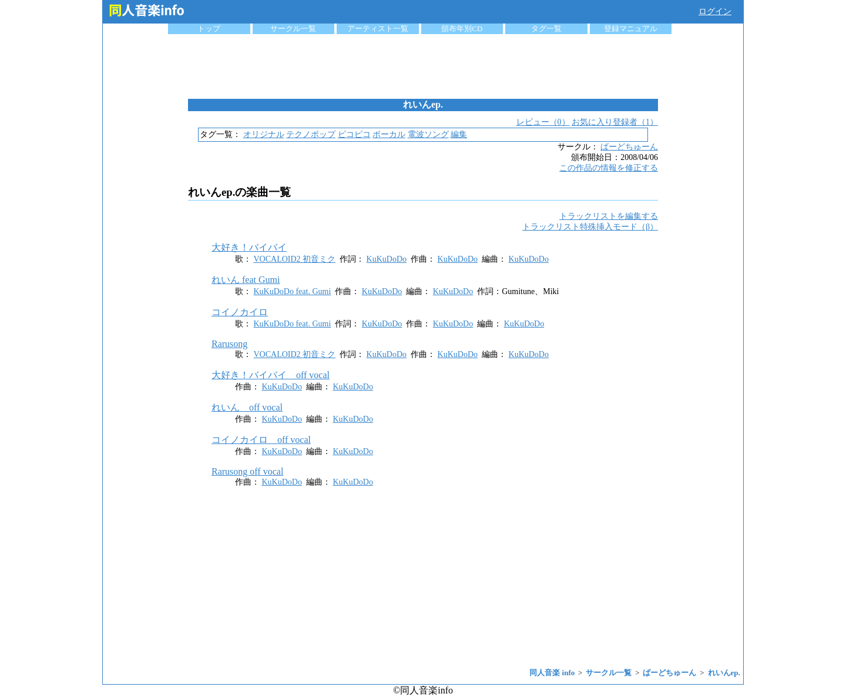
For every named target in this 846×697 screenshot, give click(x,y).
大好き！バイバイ (249, 247)
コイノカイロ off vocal (261, 440)
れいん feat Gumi (246, 280)
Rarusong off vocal (247, 471)
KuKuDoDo (387, 259)
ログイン (715, 11)
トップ (208, 28)
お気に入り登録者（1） (615, 122)
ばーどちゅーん (629, 146)
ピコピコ (354, 134)
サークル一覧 (293, 28)
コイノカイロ (240, 312)
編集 (459, 134)
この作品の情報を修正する (608, 168)
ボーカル (388, 134)
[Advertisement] (423, 66)
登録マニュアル (630, 28)
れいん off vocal (247, 407)
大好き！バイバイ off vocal (271, 375)
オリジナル (263, 134)
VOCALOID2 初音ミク (295, 259)
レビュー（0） (543, 122)
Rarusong (229, 344)
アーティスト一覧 (377, 28)
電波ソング (428, 134)
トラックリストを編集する (608, 216)
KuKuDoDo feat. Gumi (292, 291)
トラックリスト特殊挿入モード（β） (590, 226)
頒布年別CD (461, 28)
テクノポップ (310, 134)
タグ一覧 (546, 28)
